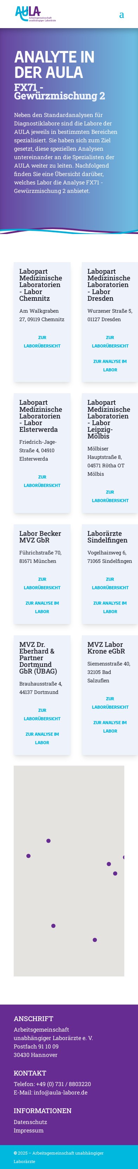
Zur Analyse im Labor (110, 365)
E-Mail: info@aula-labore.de (50, 1092)
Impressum (29, 1130)
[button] (109, 864)
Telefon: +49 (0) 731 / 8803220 (52, 1083)
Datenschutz (30, 1121)
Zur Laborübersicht (42, 342)
